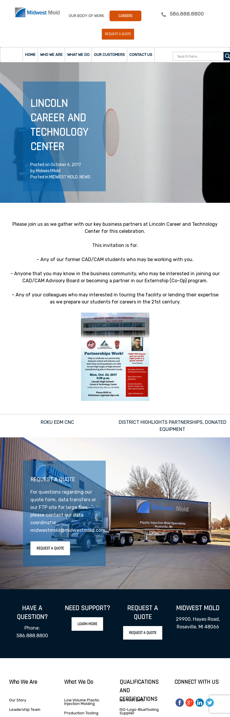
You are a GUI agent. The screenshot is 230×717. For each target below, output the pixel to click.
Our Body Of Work (86, 16)
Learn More (87, 624)
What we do (78, 54)
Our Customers (109, 54)
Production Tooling (81, 713)
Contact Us (140, 54)
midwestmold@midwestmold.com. (68, 530)
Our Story (17, 700)
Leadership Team (24, 709)
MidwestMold (48, 170)
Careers (125, 16)
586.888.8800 (187, 14)
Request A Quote (50, 548)
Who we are (51, 54)
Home (30, 54)
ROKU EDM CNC (57, 422)
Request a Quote (118, 34)
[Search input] (199, 56)
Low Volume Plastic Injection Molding (81, 702)
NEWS (85, 177)
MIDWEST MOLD (63, 177)
